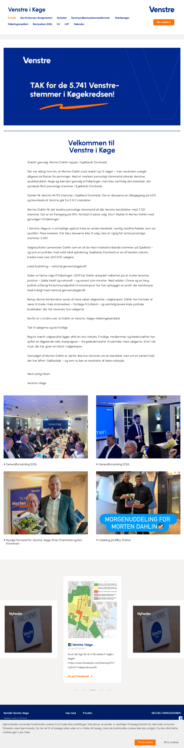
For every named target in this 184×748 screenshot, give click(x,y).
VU (58, 24)
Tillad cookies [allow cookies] (145, 742)
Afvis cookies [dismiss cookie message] (171, 742)
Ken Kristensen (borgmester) (36, 18)
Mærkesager (122, 18)
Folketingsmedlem (18, 24)
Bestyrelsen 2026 (42, 24)
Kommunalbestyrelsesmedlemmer (90, 18)
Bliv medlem (164, 22)
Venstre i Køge (85, 645)
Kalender (79, 24)
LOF (67, 24)
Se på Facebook (81, 676)
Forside (12, 18)
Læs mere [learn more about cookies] (24, 732)
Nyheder (62, 18)
